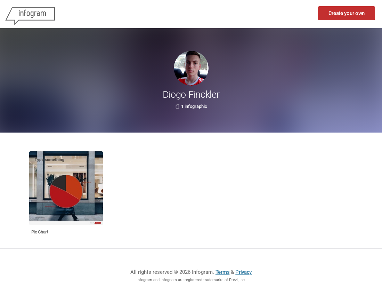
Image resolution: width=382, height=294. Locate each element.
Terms (223, 272)
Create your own (346, 13)
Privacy (243, 272)
